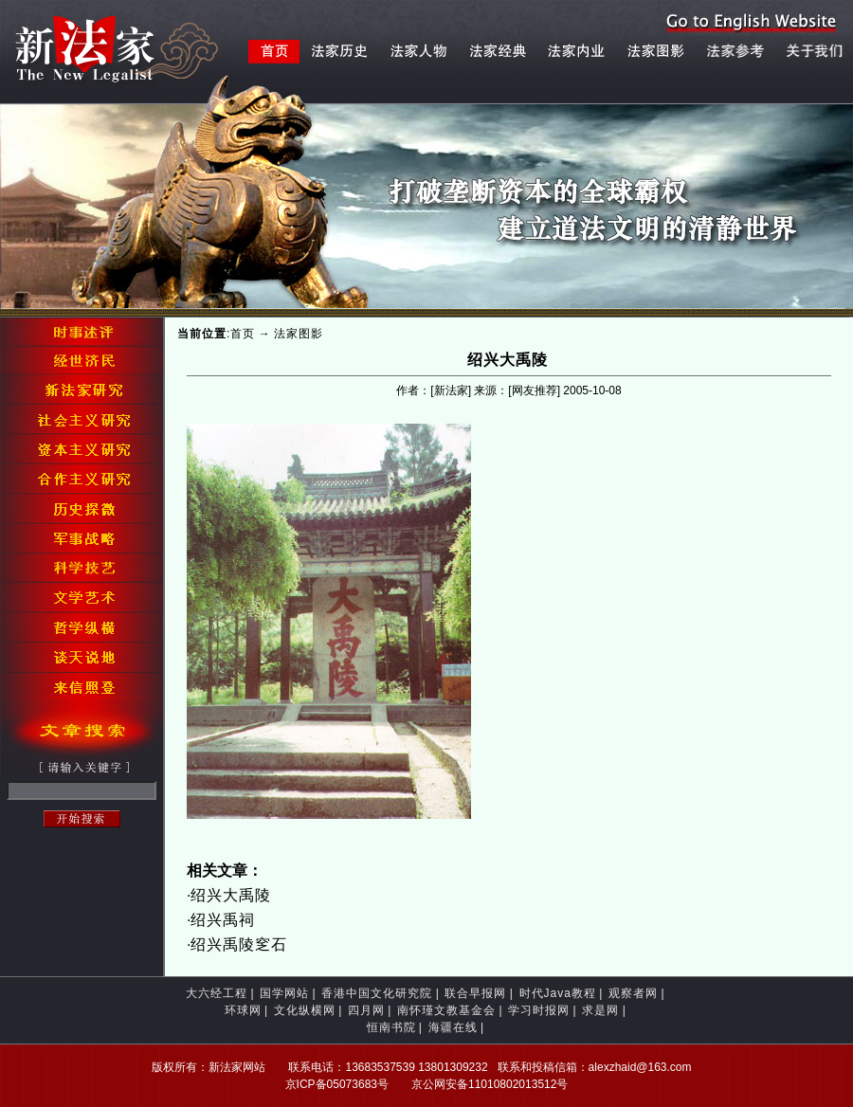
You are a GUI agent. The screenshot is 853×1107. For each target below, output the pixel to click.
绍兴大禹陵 (231, 895)
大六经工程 (216, 993)
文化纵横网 (305, 1010)
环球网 (243, 1010)
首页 (242, 333)
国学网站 (284, 993)
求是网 (600, 1010)
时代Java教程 (557, 993)
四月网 (366, 1010)
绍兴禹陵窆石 (239, 944)
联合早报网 (475, 993)
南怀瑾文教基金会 (446, 1010)
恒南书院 (391, 1027)
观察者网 (633, 993)
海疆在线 (453, 1027)
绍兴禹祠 (223, 920)
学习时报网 (539, 1010)
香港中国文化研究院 (376, 993)
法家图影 (298, 333)
